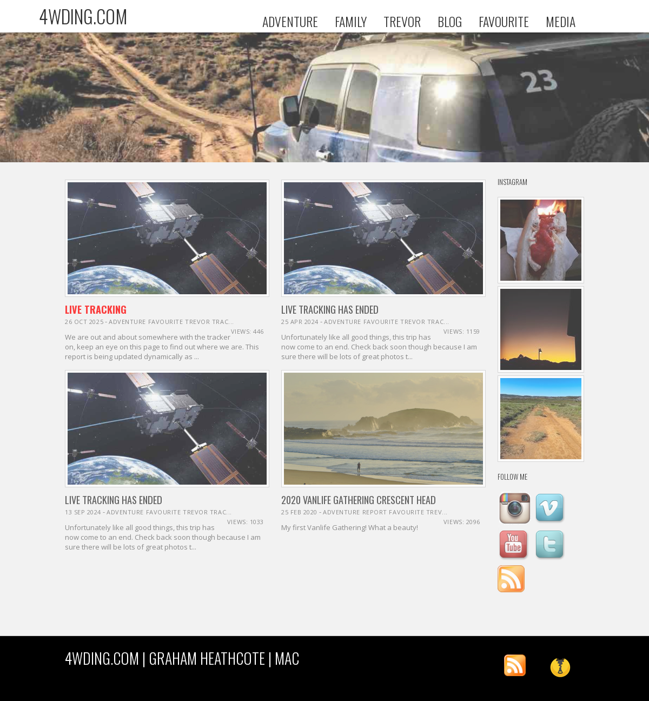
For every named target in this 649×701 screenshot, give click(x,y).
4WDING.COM (83, 16)
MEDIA (560, 21)
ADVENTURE (290, 21)
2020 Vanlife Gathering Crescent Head (358, 499)
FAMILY (351, 21)
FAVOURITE (504, 21)
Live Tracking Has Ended (330, 309)
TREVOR (402, 21)
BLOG (450, 21)
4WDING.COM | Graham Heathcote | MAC (182, 658)
